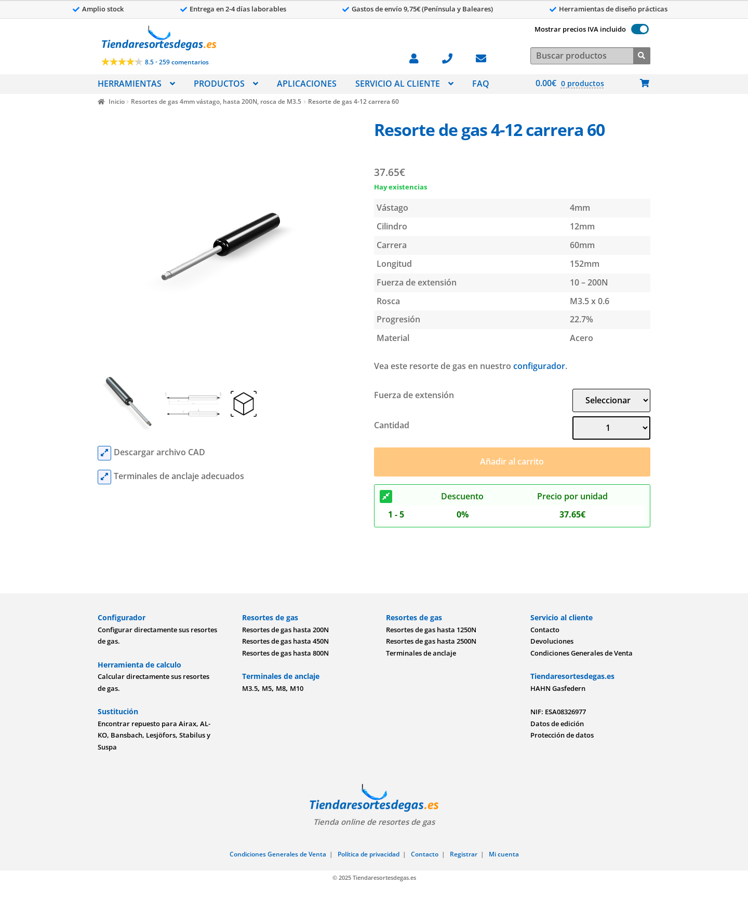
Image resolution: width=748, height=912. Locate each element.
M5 (267, 688)
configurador (539, 366)
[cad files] (104, 453)
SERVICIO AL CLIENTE (397, 83)
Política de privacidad (368, 854)
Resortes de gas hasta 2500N (431, 641)
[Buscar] (642, 55)
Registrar (463, 854)
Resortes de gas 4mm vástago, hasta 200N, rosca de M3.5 (216, 101)
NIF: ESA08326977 (558, 711)
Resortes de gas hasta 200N (285, 629)
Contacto (544, 629)
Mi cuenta (504, 854)
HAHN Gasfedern (557, 688)
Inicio (117, 101)
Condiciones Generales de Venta (581, 653)
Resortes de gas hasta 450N (285, 641)
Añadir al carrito (512, 461)
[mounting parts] (104, 477)
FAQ (480, 83)
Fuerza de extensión (414, 395)
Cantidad (391, 425)
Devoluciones (551, 641)
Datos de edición (557, 723)
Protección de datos (562, 735)
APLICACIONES (307, 83)
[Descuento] (386, 496)
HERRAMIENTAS (130, 83)
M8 (281, 688)
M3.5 (250, 688)
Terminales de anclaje (421, 653)
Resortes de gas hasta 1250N (431, 629)
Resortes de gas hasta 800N (285, 653)
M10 (296, 688)
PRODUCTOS (219, 83)
